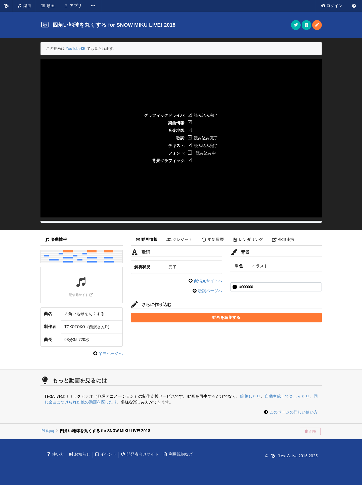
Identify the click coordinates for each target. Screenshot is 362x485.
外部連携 (283, 239)
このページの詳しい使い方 (293, 412)
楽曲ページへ (111, 353)
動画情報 (146, 239)
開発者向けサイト (140, 454)
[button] (317, 25)
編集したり (250, 396)
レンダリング (248, 239)
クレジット (179, 239)
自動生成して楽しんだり (287, 396)
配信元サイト (81, 295)
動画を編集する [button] (226, 317)
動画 (47, 430)
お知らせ (79, 454)
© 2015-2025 (291, 456)
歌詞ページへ (210, 290)
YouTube (75, 48)
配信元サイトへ (208, 280)
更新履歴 (213, 239)
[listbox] (93, 6)
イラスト (260, 266)
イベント (105, 454)
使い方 (55, 454)
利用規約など (178, 454)
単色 (239, 266)
